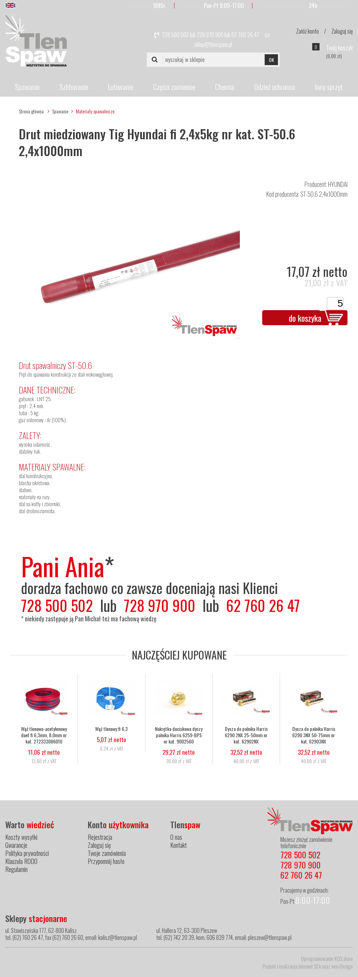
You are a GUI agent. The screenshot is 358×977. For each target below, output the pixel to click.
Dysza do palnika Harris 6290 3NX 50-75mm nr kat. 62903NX (313, 734)
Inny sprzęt (329, 86)
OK (271, 59)
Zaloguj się (342, 31)
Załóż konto (307, 31)
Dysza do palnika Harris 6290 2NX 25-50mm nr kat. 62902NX (246, 734)
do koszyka (305, 318)
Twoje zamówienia (107, 853)
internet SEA (310, 966)
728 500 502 (175, 34)
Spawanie (27, 86)
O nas (176, 837)
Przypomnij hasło (106, 861)
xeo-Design (342, 966)
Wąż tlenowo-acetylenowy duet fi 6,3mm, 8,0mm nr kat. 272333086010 (44, 734)
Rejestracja (100, 837)
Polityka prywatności (27, 853)
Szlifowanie (73, 86)
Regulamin (16, 869)
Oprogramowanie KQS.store (327, 958)
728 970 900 (210, 34)
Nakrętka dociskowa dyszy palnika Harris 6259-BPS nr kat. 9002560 (178, 734)
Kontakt (178, 845)
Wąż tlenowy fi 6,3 (111, 728)
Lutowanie (120, 86)
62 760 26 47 (245, 34)
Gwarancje (16, 845)
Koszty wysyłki (21, 837)
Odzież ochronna (274, 86)
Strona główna (31, 111)
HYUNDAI (338, 184)
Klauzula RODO (21, 861)
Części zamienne (174, 86)
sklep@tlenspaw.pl (213, 44)
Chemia (224, 86)
